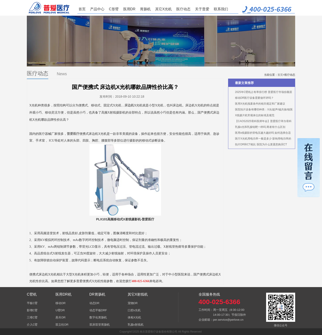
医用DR (129, 9)
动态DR (94, 303)
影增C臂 (32, 310)
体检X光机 (134, 317)
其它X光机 (163, 9)
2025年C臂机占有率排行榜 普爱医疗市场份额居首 (261, 92)
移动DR (60, 303)
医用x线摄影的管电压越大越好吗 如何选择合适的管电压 (261, 133)
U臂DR (60, 310)
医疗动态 (183, 9)
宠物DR (133, 303)
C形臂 (114, 9)
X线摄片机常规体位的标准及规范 (254, 115)
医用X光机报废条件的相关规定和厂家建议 (260, 103)
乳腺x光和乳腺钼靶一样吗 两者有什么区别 (260, 127)
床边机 (129, 105)
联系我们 (221, 9)
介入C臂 (32, 324)
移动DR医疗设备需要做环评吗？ (254, 97)
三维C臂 (32, 317)
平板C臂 (32, 303)
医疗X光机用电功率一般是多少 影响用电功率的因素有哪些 (261, 139)
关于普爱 (202, 9)
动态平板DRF (98, 310)
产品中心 (97, 9)
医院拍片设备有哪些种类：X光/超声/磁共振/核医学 (262, 110)
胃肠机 (145, 9)
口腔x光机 (134, 310)
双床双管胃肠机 (99, 324)
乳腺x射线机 (136, 324)
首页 (82, 9)
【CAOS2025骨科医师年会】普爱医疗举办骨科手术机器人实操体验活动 (261, 122)
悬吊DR (60, 317)
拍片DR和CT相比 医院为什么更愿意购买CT (261, 144)
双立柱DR (61, 324)
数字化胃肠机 (98, 317)
